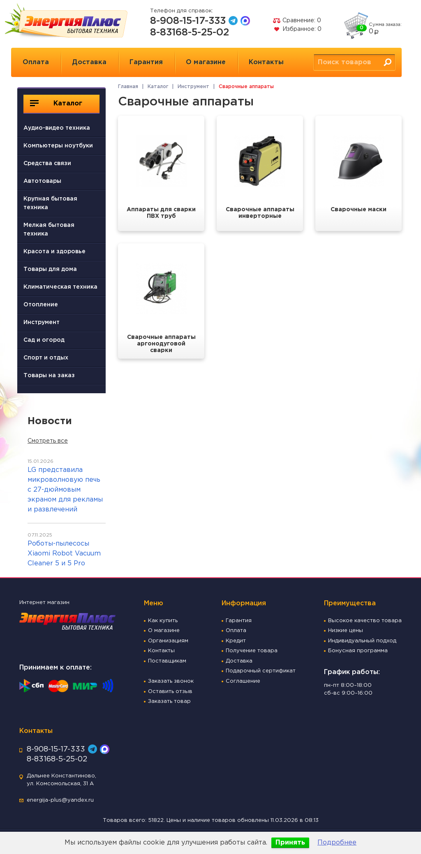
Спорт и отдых (45, 357)
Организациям (168, 641)
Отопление (40, 304)
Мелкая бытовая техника (48, 229)
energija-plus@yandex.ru (60, 800)
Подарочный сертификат (261, 671)
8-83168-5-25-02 (189, 32)
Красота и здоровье (54, 251)
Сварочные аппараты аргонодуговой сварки (161, 344)
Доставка (89, 62)
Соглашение (243, 681)
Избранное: (297, 29)
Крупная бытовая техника (50, 203)
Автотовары (42, 181)
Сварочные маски (358, 209)
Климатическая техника (60, 287)
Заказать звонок (171, 681)
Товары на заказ (49, 375)
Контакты (266, 62)
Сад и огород (44, 340)
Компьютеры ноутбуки (58, 145)
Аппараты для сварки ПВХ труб (161, 213)
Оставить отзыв (170, 691)
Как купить (163, 620)
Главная (128, 86)
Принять (290, 843)
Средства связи (47, 163)
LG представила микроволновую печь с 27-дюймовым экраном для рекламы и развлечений (65, 490)
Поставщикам (167, 661)
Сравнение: (297, 20)
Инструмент (41, 322)
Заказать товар (169, 701)
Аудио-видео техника (56, 128)
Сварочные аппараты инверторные (260, 213)
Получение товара (252, 651)
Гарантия (146, 62)
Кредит (236, 641)
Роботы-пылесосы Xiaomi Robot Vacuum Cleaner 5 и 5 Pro (64, 554)
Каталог (56, 103)
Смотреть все (48, 441)
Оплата (36, 62)
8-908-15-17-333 (188, 21)
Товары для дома (50, 269)
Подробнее (336, 843)
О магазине (206, 62)
